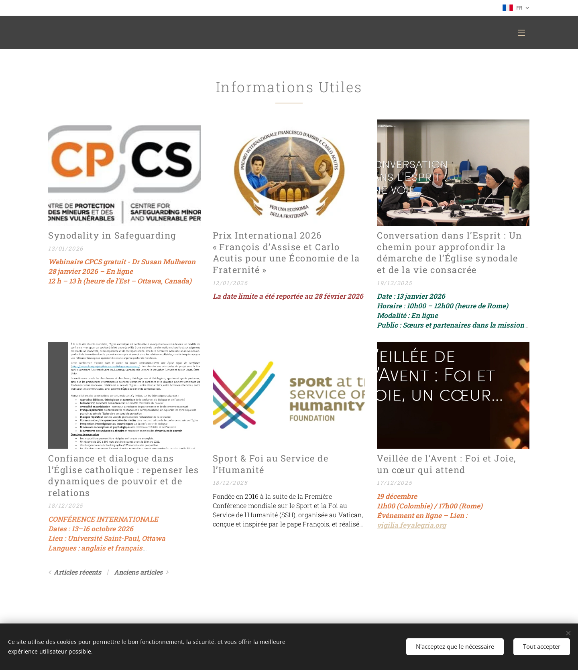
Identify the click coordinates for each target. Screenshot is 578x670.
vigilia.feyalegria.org (411, 525)
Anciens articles (138, 572)
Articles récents (77, 572)
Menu (521, 32)
